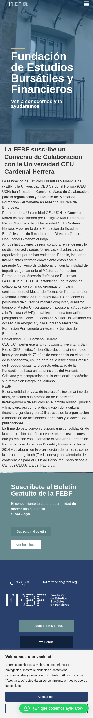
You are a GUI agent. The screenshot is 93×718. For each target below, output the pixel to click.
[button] (54, 708)
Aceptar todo (46, 696)
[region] (46, 684)
